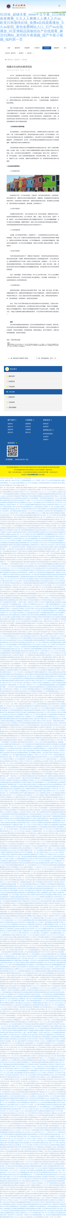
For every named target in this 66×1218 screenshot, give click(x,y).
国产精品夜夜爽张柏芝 (15, 1115)
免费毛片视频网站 (17, 610)
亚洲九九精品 (50, 886)
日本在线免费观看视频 (16, 1119)
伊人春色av (60, 623)
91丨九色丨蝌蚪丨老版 (15, 704)
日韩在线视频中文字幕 (15, 644)
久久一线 (44, 604)
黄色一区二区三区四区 (7, 1136)
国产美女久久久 (9, 1011)
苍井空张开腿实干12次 (35, 956)
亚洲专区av (42, 591)
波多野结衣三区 (5, 998)
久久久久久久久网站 (8, 540)
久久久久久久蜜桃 (37, 685)
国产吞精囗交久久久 (44, 718)
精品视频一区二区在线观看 (35, 1043)
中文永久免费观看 (12, 924)
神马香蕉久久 (24, 632)
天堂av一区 (31, 502)
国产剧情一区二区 (5, 763)
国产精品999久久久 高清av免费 (36, 799)
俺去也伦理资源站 (14, 1094)
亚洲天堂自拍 (44, 969)
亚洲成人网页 (47, 873)
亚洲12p (26, 1073)
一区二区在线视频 (31, 988)
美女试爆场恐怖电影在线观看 (44, 576)
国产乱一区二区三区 (6, 1000)
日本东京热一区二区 (48, 746)
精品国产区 (24, 659)
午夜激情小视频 (43, 795)
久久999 (10, 727)
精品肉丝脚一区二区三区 (14, 920)
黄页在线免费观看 (60, 589)
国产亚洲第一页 (54, 526)
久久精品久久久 (61, 489)
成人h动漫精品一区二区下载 (40, 899)
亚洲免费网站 (54, 846)
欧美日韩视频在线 (58, 911)
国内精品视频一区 (36, 907)
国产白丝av (18, 640)
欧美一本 (55, 659)
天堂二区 (3, 697)
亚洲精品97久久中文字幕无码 (39, 865)
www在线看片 (45, 761)
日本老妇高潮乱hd (6, 1179)
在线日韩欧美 (18, 538)
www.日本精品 (61, 1206)
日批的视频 (6, 1155)
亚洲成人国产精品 (44, 1113)
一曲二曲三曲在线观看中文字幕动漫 (19, 1024)
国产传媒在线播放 (26, 793)
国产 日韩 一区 (58, 670)
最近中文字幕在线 (56, 1034)
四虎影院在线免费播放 (27, 801)
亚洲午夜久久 (39, 1132)
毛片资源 (38, 494)
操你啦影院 (32, 829)
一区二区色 (45, 1000)
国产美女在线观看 (58, 952)
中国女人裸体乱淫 (43, 621)
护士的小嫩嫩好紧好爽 (45, 659)
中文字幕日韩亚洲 (26, 1123)
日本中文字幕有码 (18, 994)
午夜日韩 (21, 579)
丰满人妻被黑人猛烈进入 (32, 579)
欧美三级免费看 (35, 706)
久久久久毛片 (44, 1136)
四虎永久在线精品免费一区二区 (12, 685)
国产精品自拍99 (38, 530)
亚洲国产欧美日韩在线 (28, 615)
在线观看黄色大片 (47, 682)
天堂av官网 (33, 1053)
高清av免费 (44, 579)
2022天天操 (3, 954)
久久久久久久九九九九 (34, 670)
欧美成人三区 (32, 585)
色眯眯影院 (8, 869)
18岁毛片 (38, 1009)
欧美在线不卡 (14, 551)
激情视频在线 (11, 735)
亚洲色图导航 (10, 636)
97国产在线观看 (26, 617)
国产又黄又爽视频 (59, 1041)
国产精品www (47, 964)
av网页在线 (36, 805)
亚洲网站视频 (35, 646)
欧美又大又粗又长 (29, 858)
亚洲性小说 (16, 632)
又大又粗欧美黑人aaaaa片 (8, 1092)
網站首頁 (13, 53)
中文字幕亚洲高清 (43, 538)
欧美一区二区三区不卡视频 (26, 977)
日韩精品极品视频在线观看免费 (17, 542)
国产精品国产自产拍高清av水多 (34, 540)
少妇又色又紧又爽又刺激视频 (55, 532)
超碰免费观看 (18, 710)
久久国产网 (20, 723)
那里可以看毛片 (31, 680)
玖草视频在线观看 (22, 752)
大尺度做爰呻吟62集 (24, 661)
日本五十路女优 (48, 962)
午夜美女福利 (43, 1179)
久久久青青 (45, 729)
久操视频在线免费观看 (57, 1036)
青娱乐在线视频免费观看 (51, 810)
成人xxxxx (24, 1217)
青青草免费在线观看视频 (18, 814)
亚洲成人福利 (33, 718)
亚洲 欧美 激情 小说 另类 (28, 574)
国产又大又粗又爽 (19, 784)
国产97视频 (12, 824)
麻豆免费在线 (46, 1164)
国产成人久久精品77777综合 (9, 646)
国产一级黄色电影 (30, 663)
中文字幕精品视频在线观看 (30, 504)
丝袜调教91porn (6, 850)
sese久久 (48, 1098)
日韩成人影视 (14, 939)
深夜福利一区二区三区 (26, 841)
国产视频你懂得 (17, 960)
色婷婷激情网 (32, 1134)
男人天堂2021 (43, 778)
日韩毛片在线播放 (57, 593)
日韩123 (39, 947)
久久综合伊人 (22, 1104)
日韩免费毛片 (41, 511)
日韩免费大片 (9, 538)
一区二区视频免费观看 (54, 983)
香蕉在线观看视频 (9, 600)
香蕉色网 (20, 549)
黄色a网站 (21, 593)
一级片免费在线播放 (43, 769)
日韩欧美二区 (57, 738)
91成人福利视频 (38, 846)
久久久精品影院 (37, 506)
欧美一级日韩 (23, 581)
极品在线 (9, 498)
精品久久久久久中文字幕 (51, 530)
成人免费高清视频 (34, 774)
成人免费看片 (16, 969)
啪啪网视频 (3, 914)
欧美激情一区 (17, 1009)
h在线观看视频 (34, 969)
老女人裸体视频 (59, 1147)
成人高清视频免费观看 (19, 803)
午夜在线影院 (45, 750)
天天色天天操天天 (44, 1145)
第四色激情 (54, 509)
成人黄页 (38, 604)
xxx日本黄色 (50, 668)
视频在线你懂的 (47, 975)
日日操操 (39, 572)
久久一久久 (7, 562)
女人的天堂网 (6, 812)
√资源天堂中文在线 (46, 545)
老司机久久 (49, 793)
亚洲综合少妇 (8, 606)
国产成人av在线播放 (33, 930)
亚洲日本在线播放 (17, 827)
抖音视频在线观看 (55, 642)
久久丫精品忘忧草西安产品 (53, 748)
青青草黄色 (15, 1051)
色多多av (13, 752)
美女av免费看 (27, 549)
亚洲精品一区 (37, 943)
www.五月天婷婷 (23, 629)
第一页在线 (52, 632)
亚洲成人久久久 (6, 844)
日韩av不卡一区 (14, 971)
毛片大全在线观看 (58, 1092)
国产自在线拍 (26, 526)
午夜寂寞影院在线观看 (9, 943)
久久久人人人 (45, 492)
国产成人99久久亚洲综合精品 (27, 1155)
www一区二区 (4, 1070)
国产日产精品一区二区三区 (30, 500)
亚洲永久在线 (26, 532)
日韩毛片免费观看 (44, 1130)
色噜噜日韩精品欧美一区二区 (51, 498)
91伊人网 (3, 890)
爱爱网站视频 (24, 971)
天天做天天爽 (35, 721)
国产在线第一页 (40, 695)
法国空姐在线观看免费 (36, 687)
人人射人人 (36, 742)
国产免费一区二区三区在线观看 (42, 587)
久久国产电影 (53, 844)
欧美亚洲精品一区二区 (31, 795)
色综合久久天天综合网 (56, 581)
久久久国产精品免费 (45, 771)
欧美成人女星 (14, 1212)
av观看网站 (12, 619)
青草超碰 (22, 634)
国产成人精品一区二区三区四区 (47, 515)
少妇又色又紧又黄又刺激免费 (44, 1121)
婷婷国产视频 (17, 519)
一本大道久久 (33, 1140)
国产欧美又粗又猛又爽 (43, 858)
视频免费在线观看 (38, 583)
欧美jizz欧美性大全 (25, 498)
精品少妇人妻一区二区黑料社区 (43, 517)
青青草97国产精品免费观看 (54, 511)
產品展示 (21, 53)
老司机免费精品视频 (46, 646)
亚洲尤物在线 (49, 540)
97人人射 (61, 1126)
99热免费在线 (54, 674)
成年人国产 (23, 682)
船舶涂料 (56, 48)
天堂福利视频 (29, 892)
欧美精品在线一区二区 (35, 729)
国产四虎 (44, 1153)
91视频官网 (33, 538)
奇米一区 (3, 956)
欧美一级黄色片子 (57, 572)
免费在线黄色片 (48, 549)
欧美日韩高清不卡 (24, 691)
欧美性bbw (52, 579)
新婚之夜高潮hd (13, 1109)
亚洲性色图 (33, 589)
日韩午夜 (49, 784)
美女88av (32, 653)
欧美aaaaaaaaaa (44, 1056)
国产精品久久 (36, 492)
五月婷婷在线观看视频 (44, 519)
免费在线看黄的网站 (40, 992)
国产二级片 (57, 549)
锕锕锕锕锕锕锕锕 (5, 960)
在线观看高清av (35, 665)
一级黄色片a (32, 572)
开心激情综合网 (29, 738)
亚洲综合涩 (23, 1210)
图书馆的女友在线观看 (56, 708)
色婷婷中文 (49, 791)
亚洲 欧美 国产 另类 (11, 661)
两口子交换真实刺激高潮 (14, 897)
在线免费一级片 (47, 907)
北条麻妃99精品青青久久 (24, 937)
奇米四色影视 (58, 856)
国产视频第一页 (35, 1032)
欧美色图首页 (16, 793)
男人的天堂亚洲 (50, 1117)
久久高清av (24, 1094)
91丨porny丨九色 (34, 1066)
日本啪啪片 (60, 1200)
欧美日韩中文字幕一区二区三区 (12, 1106)
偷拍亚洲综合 (8, 500)
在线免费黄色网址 (25, 1056)
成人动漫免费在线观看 (32, 528)
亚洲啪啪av (27, 678)
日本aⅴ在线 (25, 1003)
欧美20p (38, 1060)
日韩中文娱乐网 (18, 1117)
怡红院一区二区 (24, 1138)
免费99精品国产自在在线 (10, 691)
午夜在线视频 (50, 884)
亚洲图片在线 (47, 903)
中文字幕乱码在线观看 (9, 810)
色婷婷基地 (44, 1028)
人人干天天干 (16, 918)
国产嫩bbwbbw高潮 (44, 1174)
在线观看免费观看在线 (28, 1060)
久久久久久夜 (25, 969)
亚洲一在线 (42, 1015)
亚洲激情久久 (6, 754)
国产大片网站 (6, 977)
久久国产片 (55, 735)
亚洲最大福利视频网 (27, 517)
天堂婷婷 (2, 861)
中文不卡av (30, 731)
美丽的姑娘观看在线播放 (41, 674)
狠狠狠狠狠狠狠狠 (13, 576)
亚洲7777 (54, 1157)
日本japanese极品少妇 (21, 928)
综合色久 (50, 920)
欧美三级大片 (27, 708)
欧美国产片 (61, 591)
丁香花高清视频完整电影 (7, 1022)
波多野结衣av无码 (45, 528)
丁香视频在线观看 (19, 623)
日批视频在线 (20, 528)
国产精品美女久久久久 (27, 933)
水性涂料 (46, 48)
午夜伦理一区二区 (34, 928)
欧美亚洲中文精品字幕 (22, 748)
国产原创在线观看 (20, 799)
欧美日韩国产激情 (21, 600)
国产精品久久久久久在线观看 (57, 1196)
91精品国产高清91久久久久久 (22, 492)
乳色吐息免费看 (17, 1198)
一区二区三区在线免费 (22, 1085)
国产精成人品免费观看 (41, 892)
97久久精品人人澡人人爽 (36, 657)
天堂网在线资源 (22, 572)
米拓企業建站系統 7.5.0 (34, 474)
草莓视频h (10, 914)
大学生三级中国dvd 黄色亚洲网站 (34, 1098)
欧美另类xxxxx (54, 869)
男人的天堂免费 (33, 542)
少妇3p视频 (32, 1094)
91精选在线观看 (14, 1210)
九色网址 (34, 701)
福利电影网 (53, 714)
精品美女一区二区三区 (29, 511)
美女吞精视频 (33, 621)
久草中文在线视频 (37, 882)
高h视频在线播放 (14, 725)
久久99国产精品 (28, 805)
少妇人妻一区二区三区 (12, 682)
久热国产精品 (33, 659)
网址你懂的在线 (42, 839)
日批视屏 (20, 733)
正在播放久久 (16, 812)
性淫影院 (40, 733)
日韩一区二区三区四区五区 (45, 589)
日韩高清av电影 (20, 926)
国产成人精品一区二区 (20, 877)
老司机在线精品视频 (42, 562)
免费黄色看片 (35, 545)
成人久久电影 (20, 735)
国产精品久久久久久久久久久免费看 (33, 897)
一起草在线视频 (45, 1085)
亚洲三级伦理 (28, 536)
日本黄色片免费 (58, 576)
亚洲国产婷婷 (46, 943)
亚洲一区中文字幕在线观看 (53, 875)
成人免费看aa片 (50, 697)
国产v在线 (29, 814)
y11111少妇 (41, 1117)
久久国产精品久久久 (12, 521)
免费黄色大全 (45, 509)
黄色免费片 (59, 602)
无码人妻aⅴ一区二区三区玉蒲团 (29, 935)
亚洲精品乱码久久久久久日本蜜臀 (10, 1043)
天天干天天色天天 (17, 1153)
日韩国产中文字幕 (8, 1034)
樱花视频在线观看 (52, 591)
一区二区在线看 (26, 973)
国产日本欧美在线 (31, 1100)
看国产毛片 (7, 665)
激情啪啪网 (14, 901)
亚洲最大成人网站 (8, 941)
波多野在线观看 (60, 595)
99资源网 (3, 536)
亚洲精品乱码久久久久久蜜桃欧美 (36, 740)
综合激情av (17, 833)
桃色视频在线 (8, 674)
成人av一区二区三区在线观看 (27, 1077)
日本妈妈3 (24, 523)
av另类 (20, 1196)
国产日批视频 (53, 665)
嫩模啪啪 (51, 534)
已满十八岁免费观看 (12, 807)
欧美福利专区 (60, 697)
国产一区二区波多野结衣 (12, 547)
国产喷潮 (17, 1136)
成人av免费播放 (23, 780)
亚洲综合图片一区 (43, 981)
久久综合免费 (14, 1089)
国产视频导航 (23, 496)
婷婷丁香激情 (22, 901)
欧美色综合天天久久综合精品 (50, 706)
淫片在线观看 (22, 670)
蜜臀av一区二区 (40, 926)
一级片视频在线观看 (18, 754)
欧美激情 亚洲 (24, 642)
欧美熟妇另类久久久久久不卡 (43, 911)
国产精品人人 (8, 608)
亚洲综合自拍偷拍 (33, 990)
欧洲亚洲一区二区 (34, 1028)
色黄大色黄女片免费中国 (51, 648)
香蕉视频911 (28, 693)
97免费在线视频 (46, 625)
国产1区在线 (34, 1145)
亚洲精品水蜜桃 (37, 617)
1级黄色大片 (13, 489)
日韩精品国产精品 (39, 1159)
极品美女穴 (42, 629)
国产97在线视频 (42, 612)
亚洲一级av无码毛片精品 (58, 761)
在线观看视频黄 (31, 598)
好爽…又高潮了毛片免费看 (26, 604)
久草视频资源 (52, 1153)
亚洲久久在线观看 (27, 869)
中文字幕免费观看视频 (46, 689)
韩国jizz (3, 1083)
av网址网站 (24, 1036)
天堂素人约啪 (50, 1047)
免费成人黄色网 (35, 750)
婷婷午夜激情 (55, 807)
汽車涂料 (36, 48)
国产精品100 (30, 880)
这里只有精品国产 (42, 632)
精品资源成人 (4, 695)
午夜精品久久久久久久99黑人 (33, 610)
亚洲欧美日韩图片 (43, 1193)
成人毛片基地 (39, 901)
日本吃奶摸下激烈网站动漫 (49, 1168)
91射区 (34, 519)
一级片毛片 (31, 1121)
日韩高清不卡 (12, 856)
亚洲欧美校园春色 (27, 625)
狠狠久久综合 (50, 523)
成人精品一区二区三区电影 (40, 708)
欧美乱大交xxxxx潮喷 (13, 589)
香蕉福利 (23, 651)
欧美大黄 (14, 733)
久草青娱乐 (60, 632)
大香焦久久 (23, 725)
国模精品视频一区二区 (15, 884)
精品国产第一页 (5, 767)
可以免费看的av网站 (34, 752)
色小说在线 (10, 986)
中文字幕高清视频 (25, 638)
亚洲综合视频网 (14, 668)
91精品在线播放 (55, 1022)
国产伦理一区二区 (58, 924)
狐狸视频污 (53, 1109)
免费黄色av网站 (23, 786)
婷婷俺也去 (57, 986)
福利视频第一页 (36, 498)
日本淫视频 (29, 964)
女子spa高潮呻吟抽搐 (36, 1143)
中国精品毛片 (13, 593)
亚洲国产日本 (24, 589)
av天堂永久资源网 (10, 723)
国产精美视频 (8, 632)
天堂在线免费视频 (37, 782)
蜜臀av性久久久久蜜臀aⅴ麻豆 (41, 513)
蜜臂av (34, 1096)
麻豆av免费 (23, 1089)
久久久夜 (56, 740)
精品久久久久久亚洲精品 (56, 1007)
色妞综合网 (50, 704)
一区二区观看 (4, 1079)
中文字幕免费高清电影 (29, 767)
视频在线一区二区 (24, 865)
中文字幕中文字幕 (23, 1026)
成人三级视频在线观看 (24, 882)
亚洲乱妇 (54, 574)
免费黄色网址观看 (30, 1151)
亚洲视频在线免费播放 (33, 634)
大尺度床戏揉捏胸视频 (11, 865)
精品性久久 (51, 765)
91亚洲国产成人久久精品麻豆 (50, 979)
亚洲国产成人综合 (10, 774)
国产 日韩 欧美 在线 (57, 882)
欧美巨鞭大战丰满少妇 (53, 725)
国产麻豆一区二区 (13, 801)
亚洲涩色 (19, 708)
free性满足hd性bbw (35, 1013)
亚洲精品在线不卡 (31, 623)
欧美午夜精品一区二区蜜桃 (23, 655)
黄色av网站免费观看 (30, 827)
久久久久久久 (4, 1007)
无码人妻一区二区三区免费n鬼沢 (39, 642)
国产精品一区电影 (26, 602)
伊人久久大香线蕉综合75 (11, 638)
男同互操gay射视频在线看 (39, 863)
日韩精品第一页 (38, 810)
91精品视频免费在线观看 (23, 1202)
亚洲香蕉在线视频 (47, 610)
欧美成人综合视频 (16, 844)
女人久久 (31, 1132)
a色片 (47, 833)
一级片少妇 (16, 517)
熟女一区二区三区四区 (13, 816)
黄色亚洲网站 (32, 1058)
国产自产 (58, 523)
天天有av (41, 542)
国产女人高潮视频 (12, 591)
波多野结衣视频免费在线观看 (55, 812)
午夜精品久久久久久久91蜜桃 (45, 595)
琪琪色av (17, 574)
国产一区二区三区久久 (25, 1130)
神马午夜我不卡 (18, 981)
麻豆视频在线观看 (26, 487)
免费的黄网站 (32, 1149)
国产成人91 (35, 564)
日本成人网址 (50, 767)
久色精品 (15, 498)
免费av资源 (15, 935)
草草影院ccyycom (59, 693)
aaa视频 (7, 1041)
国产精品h (27, 733)
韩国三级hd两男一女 (20, 875)
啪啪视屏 (58, 767)
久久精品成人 (30, 695)
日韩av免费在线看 (51, 926)
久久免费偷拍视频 (35, 1003)
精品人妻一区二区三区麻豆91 (22, 534)
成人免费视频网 (53, 1077)
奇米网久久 (46, 636)
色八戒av (49, 818)
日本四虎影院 (33, 629)
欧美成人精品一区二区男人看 (44, 712)
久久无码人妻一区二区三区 (18, 585)
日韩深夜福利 (44, 581)
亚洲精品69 (31, 523)
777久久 (19, 805)
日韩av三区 (28, 1164)
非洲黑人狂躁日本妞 (21, 894)
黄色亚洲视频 (54, 513)
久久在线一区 (35, 555)
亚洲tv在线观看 (52, 615)
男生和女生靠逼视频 (46, 894)
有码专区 (16, 642)
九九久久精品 (55, 655)
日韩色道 (14, 780)
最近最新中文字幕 (53, 612)
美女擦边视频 (42, 638)
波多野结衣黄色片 (20, 680)
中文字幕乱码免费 (5, 506)
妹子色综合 (43, 504)
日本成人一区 (48, 1217)
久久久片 (46, 782)
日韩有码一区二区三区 (7, 612)
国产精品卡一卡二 (42, 1058)
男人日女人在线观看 (39, 793)
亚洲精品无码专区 (59, 564)
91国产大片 (36, 487)
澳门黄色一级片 (23, 657)
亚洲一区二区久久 (24, 1109)
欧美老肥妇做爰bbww (59, 542)
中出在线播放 (53, 562)
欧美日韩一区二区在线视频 (35, 850)
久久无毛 (26, 538)
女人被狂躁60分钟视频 (11, 496)
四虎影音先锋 (30, 494)
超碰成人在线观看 (42, 1176)
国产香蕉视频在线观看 (32, 689)
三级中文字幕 (16, 506)
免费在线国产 (28, 914)
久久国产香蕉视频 (36, 873)
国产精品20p (16, 945)
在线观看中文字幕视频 (59, 619)
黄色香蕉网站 (46, 617)
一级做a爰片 (40, 1096)
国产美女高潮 (19, 612)
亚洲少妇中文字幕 (42, 723)
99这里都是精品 (26, 506)
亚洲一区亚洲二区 (60, 534)
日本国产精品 (32, 1210)
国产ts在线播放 (24, 1005)
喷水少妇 (14, 778)
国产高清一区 (49, 986)
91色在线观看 (9, 640)
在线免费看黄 (56, 784)
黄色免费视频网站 (18, 566)
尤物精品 (57, 1121)
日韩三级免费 (55, 617)
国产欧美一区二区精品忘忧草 (55, 695)
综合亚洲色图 (61, 744)
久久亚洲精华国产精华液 (32, 924)
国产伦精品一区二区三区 (11, 1176)
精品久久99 (13, 1070)
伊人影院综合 (26, 721)
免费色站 (39, 1157)
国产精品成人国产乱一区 (15, 509)
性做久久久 (16, 776)
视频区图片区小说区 (45, 672)
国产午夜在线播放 (19, 941)
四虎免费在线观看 (31, 856)
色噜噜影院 (3, 708)
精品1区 (61, 1077)
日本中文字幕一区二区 (25, 587)
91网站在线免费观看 (24, 848)
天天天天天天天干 (58, 502)
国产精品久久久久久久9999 (12, 907)
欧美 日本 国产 (28, 676)
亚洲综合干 (36, 914)
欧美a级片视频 (13, 841)
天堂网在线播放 (50, 640)
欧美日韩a (8, 615)
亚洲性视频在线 (47, 888)
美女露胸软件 (22, 502)
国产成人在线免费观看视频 (24, 530)
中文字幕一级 (44, 721)
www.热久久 (18, 1034)
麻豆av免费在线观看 (14, 617)
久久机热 (6, 1151)
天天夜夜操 (59, 1138)
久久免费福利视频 (53, 557)
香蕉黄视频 (34, 1087)
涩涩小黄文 (57, 712)
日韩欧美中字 (12, 549)
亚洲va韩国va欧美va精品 (24, 742)
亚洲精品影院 (40, 837)
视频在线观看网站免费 (20, 1030)
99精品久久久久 (24, 591)
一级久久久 (57, 890)
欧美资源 (22, 668)
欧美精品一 (3, 549)
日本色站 (21, 924)
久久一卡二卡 (39, 553)
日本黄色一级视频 (14, 487)
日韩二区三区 (41, 585)
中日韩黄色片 (42, 727)
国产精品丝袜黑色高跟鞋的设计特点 (52, 786)
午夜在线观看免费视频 (35, 496)
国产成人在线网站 (59, 954)
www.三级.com (10, 697)
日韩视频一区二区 (25, 807)
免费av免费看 (28, 1119)
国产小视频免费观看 (55, 816)
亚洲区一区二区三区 (43, 489)
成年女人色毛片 (24, 1053)
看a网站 (34, 839)
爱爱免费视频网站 (41, 615)
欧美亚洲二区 (8, 663)
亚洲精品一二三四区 (33, 867)
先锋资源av (59, 805)
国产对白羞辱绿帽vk (8, 712)
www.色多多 (15, 1149)
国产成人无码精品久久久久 (28, 716)
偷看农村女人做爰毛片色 (37, 833)
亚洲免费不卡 (49, 1043)
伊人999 (2, 511)
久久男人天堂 (27, 1075)
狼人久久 (23, 598)
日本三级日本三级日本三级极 (40, 1202)
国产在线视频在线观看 (20, 606)
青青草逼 (48, 994)
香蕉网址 (9, 517)
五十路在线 (11, 1187)
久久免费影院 (38, 676)
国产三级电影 (13, 587)
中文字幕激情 (58, 1115)
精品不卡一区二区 (13, 672)
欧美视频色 (11, 1098)
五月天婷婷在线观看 (36, 998)
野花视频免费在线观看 (12, 494)
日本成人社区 (15, 850)
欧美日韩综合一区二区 (15, 504)
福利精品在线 (57, 672)
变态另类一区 (56, 1172)
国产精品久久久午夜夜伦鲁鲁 (46, 680)
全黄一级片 (7, 1215)
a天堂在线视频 (12, 848)
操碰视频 (6, 651)
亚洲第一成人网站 (54, 877)
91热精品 (9, 1030)
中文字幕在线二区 (50, 731)
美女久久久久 (31, 606)
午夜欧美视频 (37, 975)
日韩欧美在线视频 (21, 1062)
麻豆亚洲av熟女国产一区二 (8, 795)
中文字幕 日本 (14, 555)
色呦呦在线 (43, 765)
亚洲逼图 (18, 526)
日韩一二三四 (6, 778)
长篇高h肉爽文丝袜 (8, 799)
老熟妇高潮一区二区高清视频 (42, 536)
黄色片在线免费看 (14, 788)
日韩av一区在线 (19, 513)
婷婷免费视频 (42, 704)
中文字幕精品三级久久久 (52, 854)
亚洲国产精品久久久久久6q (30, 644)
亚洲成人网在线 (44, 763)
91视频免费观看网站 (55, 795)
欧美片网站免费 (29, 553)
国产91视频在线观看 (48, 602)
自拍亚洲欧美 (16, 837)
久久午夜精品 (24, 521)
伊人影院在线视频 (22, 774)
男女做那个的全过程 (54, 863)
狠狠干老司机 (16, 523)
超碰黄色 (5, 725)
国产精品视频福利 (50, 583)
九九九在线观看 (36, 746)
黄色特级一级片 (30, 697)
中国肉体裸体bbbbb (35, 1000)
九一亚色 (20, 1170)
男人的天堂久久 (19, 727)
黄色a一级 (21, 778)
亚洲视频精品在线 (14, 916)
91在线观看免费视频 (18, 818)
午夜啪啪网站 (33, 1070)
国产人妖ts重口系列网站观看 (49, 1126)
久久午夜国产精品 (17, 797)
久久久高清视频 (55, 1106)
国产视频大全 (55, 1049)
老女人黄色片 (47, 1157)
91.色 (12, 678)
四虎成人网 (33, 905)
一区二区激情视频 (53, 699)
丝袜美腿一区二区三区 (53, 585)
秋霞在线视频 (19, 1098)
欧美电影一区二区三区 (11, 515)
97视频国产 (52, 1136)
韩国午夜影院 (56, 901)
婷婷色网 (35, 1130)
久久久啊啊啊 (10, 625)
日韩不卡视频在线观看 (28, 788)
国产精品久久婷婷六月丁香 (20, 761)
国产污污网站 (40, 854)
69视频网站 (56, 608)
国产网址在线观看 (45, 797)
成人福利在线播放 (27, 674)
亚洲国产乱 (28, 994)
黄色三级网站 (4, 593)
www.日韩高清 (21, 835)
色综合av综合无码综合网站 (41, 547)
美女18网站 (22, 731)
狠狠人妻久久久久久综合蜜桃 (42, 841)
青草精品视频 (17, 674)
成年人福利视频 (5, 1208)
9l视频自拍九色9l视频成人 (25, 619)
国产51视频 (23, 930)
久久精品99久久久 (44, 967)
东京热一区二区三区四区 (16, 701)
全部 (9, 48)
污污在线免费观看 (17, 763)
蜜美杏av (14, 977)
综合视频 (28, 513)
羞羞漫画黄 (29, 803)
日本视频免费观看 (59, 831)
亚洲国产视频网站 (28, 1198)
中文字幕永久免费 (21, 559)
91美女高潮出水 (12, 1113)
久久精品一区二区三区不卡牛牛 (42, 754)
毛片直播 (5, 947)
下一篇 (48, 358)
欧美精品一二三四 (56, 759)
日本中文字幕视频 (26, 852)
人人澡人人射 (58, 517)
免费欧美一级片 (24, 998)
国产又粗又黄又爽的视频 (21, 557)
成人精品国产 (54, 981)
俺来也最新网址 (30, 566)
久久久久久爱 (31, 791)
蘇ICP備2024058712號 (33, 467)
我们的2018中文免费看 (32, 735)
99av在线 (32, 1005)
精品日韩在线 (21, 1100)
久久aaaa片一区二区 (46, 644)
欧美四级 (53, 744)
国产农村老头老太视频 (43, 1034)
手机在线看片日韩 (50, 1024)
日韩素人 (46, 733)
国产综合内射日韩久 (59, 644)
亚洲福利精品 (42, 856)
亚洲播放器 (37, 738)
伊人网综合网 (20, 871)
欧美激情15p (56, 1183)
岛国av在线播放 (61, 848)
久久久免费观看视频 (48, 691)
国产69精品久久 (51, 521)
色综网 (30, 810)
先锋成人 (45, 877)
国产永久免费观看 (12, 604)
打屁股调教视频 (37, 1215)
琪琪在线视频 (10, 1015)
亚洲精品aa (21, 515)
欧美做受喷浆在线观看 (38, 532)
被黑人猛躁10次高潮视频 (57, 547)
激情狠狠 (9, 553)
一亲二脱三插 (37, 852)
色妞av (61, 659)
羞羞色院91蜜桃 (12, 536)
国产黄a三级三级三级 (34, 1172)
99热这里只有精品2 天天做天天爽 (23, 608)
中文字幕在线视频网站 (46, 564)
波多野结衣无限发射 (52, 1104)
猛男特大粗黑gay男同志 (9, 1077)
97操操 (59, 714)
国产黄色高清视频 (14, 653)
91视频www (9, 534)
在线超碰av (5, 572)
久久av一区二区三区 (37, 861)
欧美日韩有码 (44, 627)
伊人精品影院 (27, 744)
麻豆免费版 (28, 754)
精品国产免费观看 (8, 784)
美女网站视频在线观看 (7, 680)
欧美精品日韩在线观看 (14, 545)
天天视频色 (17, 721)
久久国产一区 (59, 551)
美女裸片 (21, 952)
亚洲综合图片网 (49, 1208)
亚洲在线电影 (49, 880)
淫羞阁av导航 (10, 528)
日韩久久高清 (14, 729)
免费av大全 (25, 833)
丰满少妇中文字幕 (44, 1070)
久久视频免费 (20, 1191)
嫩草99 (47, 835)
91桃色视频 (23, 1176)
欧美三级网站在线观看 (51, 776)
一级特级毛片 (47, 619)
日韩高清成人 (14, 998)
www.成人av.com (59, 914)
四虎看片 (53, 998)
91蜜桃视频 (15, 598)
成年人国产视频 (26, 890)
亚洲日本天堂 (8, 714)
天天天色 (5, 701)
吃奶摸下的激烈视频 (15, 947)
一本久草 (18, 1015)
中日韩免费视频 (31, 668)
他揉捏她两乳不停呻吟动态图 (22, 782)
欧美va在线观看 (41, 523)
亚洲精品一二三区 (22, 1017)
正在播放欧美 (17, 869)
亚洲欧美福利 (4, 899)
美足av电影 (57, 689)
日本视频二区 (20, 540)
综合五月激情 (14, 687)
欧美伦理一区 (52, 1073)
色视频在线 (7, 744)
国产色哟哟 (35, 672)
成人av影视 (54, 600)
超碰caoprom (13, 1126)
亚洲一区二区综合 (37, 958)
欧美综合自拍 (17, 500)
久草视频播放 (22, 1172)
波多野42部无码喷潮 (15, 899)
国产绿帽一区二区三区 (24, 824)
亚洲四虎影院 (56, 625)
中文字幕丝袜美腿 (45, 600)
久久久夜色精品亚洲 (30, 612)
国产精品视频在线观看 (28, 562)
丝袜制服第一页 (46, 807)
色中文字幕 (12, 1007)
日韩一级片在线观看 (39, 812)
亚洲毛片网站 (41, 1149)
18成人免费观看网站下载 (39, 534)
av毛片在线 (3, 746)
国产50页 (50, 740)
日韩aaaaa (42, 990)
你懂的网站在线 (11, 595)
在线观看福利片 (54, 939)
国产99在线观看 (39, 731)
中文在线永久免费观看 (12, 1020)
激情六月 (31, 911)
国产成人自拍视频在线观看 (17, 695)
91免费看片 (32, 769)
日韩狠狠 (5, 619)
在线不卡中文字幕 (57, 1111)
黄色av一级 (18, 829)
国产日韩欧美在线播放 (35, 877)
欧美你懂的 (37, 814)
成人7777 (12, 526)
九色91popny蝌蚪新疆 (7, 833)
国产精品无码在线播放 (31, 778)
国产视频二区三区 (43, 918)
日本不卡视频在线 (18, 553)
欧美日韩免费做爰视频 (38, 678)
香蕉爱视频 (15, 634)
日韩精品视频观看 (53, 604)
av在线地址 (46, 496)
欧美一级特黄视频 (59, 610)
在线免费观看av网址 (11, 886)
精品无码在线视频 (10, 835)
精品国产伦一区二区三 (15, 1049)
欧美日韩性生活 (10, 1145)
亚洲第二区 (19, 1081)
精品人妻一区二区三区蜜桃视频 (54, 1005)
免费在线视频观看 (5, 598)
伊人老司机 (31, 559)
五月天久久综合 (58, 907)
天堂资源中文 (52, 1064)
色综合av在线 (4, 916)
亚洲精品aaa (8, 818)
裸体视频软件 (24, 687)
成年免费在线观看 (10, 1028)
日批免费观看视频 (30, 593)
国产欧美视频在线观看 (28, 837)
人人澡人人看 (34, 591)
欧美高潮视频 (47, 572)
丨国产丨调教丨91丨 (49, 848)
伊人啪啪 (7, 733)
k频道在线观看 (15, 562)
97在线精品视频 (40, 521)
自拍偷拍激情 (34, 771)
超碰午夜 (61, 1109)
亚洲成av (20, 795)
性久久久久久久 (55, 918)
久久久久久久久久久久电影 (49, 867)
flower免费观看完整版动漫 (22, 996)
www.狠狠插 (61, 958)
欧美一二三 (9, 1083)
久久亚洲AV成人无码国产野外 (27, 489)
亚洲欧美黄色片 (13, 888)
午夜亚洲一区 (38, 1041)
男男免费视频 (24, 905)
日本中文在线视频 (45, 500)
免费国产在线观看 (45, 1030)
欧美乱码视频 (60, 947)
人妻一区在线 (21, 856)
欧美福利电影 (37, 888)
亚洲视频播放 (61, 865)
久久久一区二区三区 (6, 566)
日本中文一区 (53, 627)
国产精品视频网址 (45, 735)
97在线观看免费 (56, 1045)
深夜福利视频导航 (54, 1128)
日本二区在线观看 (34, 761)
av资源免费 (53, 782)
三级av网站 (18, 1003)
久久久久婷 (37, 625)
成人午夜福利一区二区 (17, 689)
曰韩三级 (28, 701)
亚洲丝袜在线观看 (10, 822)
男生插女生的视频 (24, 939)
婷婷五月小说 (53, 538)
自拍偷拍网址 (10, 693)
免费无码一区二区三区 (20, 1179)
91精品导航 (61, 509)
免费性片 (16, 930)
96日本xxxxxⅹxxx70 (16, 570)
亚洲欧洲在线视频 (51, 971)
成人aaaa (9, 981)
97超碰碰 (23, 494)
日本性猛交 (32, 595)
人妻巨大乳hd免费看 (10, 880)
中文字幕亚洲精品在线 (44, 827)
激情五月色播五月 (50, 1200)
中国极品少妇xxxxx (29, 1196)
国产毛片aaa (14, 581)
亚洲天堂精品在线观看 (54, 566)
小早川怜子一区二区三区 (41, 869)
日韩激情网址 (55, 718)
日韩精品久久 (31, 1157)
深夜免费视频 (54, 763)
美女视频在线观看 (27, 903)
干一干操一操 (25, 665)
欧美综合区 (19, 846)
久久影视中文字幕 (58, 771)
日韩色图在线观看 (27, 992)
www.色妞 (30, 835)
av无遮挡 (62, 706)
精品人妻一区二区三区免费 (54, 799)
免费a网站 (9, 996)
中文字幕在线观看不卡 (13, 890)
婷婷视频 (4, 545)
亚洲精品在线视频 (23, 706)
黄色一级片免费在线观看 (13, 511)
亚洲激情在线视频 (36, 691)
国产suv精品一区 (43, 844)
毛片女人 (53, 489)
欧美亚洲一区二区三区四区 (17, 1168)
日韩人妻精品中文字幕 (32, 627)
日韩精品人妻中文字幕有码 (43, 502)
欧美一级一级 (4, 487)
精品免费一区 (23, 911)
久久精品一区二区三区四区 (10, 791)
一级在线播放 (13, 786)
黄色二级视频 (55, 500)
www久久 (61, 562)
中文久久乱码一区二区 (44, 593)
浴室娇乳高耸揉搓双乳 (7, 699)
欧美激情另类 (19, 678)
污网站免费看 (26, 746)
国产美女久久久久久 (14, 1217)
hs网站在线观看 (43, 1162)
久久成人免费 (22, 867)
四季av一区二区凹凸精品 (52, 1096)
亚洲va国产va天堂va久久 (54, 1079)
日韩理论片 (8, 1159)
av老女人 (50, 856)
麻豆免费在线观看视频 (58, 841)
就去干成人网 (13, 706)
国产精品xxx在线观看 (26, 551)
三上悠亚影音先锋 (54, 598)
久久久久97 (57, 791)
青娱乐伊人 (12, 750)
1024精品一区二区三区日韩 (31, 714)
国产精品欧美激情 (8, 557)
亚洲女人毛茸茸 (48, 693)
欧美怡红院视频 (52, 1015)
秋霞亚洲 (61, 665)
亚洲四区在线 (49, 551)
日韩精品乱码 (60, 998)
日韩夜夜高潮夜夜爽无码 (12, 973)
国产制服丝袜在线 (59, 1011)
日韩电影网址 (12, 1013)
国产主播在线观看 (22, 595)
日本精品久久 (39, 559)
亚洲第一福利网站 (26, 547)
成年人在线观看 (18, 714)
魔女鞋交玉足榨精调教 (45, 1053)
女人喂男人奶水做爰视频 (15, 1073)
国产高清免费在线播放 (12, 1143)
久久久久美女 (20, 636)
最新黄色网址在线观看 (17, 1151)
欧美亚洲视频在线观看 (50, 958)
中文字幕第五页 (46, 824)
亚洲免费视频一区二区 (7, 894)
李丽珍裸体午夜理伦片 (52, 657)
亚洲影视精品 (6, 1204)
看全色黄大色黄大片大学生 (28, 568)
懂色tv (32, 576)
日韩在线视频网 (60, 685)
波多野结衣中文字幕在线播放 (37, 1079)
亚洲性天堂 (13, 1104)
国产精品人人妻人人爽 (23, 1032)
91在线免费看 (25, 907)
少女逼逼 (53, 492)
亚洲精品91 (28, 636)
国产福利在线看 (24, 771)
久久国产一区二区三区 (34, 1189)
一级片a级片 (45, 752)
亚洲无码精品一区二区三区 (8, 1170)
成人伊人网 (48, 542)
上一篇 (20, 358)
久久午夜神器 (42, 983)
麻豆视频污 (16, 1162)
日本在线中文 (48, 570)
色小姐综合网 (40, 697)
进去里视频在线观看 (22, 769)
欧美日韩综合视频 (37, 661)
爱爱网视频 (59, 680)
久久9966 (21, 536)
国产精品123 (44, 816)
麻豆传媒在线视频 (8, 721)
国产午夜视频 (16, 665)
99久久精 (7, 1104)
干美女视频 (12, 742)
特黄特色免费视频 (39, 551)
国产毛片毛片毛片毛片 (45, 952)
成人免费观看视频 (41, 566)
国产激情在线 (16, 852)
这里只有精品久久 (42, 1077)
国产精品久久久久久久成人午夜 (52, 651)
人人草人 (34, 704)
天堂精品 (36, 763)
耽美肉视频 (11, 926)
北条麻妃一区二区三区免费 (37, 780)
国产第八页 (24, 816)
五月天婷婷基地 (38, 570)
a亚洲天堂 (46, 882)
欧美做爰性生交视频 (12, 716)
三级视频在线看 (24, 576)
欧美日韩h (17, 1011)
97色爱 (10, 759)
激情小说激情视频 (48, 661)
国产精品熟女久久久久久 (44, 1092)
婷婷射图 (13, 740)
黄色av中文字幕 (60, 765)
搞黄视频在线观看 (31, 515)
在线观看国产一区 (18, 663)
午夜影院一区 (42, 623)
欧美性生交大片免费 (33, 1089)
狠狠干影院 (55, 536)
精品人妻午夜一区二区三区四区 (14, 627)
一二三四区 (47, 1132)
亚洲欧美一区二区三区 (15, 746)
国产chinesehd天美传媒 (7, 1202)
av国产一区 (8, 776)
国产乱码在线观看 (53, 487)
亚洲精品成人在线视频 (53, 629)
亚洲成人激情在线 (22, 1013)
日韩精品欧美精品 (14, 583)
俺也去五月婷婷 (17, 975)
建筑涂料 (17, 48)
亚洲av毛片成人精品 (11, 629)
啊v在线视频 (19, 693)
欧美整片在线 (57, 837)
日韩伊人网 (8, 1189)
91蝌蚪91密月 (57, 894)
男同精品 (52, 945)
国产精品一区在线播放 (41, 933)
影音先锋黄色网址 (9, 871)
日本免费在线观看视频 (44, 663)
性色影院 (54, 528)
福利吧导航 (52, 865)
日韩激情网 (56, 553)
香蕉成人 (46, 846)
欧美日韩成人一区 (56, 496)
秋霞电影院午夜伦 (12, 502)
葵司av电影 (48, 837)
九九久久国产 (26, 519)
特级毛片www (49, 1011)
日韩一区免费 (21, 988)
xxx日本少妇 (13, 1087)
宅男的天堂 (19, 712)
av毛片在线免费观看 (47, 973)
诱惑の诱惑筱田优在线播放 (14, 854)
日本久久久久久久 (58, 646)
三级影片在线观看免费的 (49, 1166)
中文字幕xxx (44, 665)
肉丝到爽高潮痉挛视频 (29, 884)
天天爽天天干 (37, 602)
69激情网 (3, 735)
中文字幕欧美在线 (22, 810)
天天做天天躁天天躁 (23, 750)
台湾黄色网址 (22, 886)
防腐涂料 (27, 48)
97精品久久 (36, 1022)
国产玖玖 (58, 746)
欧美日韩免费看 (35, 710)
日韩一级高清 (26, 685)
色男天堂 (59, 960)
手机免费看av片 (53, 1068)
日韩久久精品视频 (25, 672)
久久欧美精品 (10, 748)
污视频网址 (23, 791)
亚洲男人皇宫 (38, 803)
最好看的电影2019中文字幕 (32, 509)
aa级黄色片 (56, 818)
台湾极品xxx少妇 (55, 1113)
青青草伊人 (29, 818)
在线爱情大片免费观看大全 (36, 875)
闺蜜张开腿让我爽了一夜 (12, 602)
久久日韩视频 (41, 884)
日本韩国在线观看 (33, 600)
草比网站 (4, 591)
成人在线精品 (51, 623)
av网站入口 (43, 555)
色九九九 (18, 625)
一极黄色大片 (37, 619)
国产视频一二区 (5, 687)
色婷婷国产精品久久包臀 (56, 1162)
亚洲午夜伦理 (43, 1191)
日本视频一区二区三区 (49, 506)
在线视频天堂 (46, 1013)
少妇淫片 (52, 1075)
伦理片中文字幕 (25, 555)
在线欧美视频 (57, 587)
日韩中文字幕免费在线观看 (40, 937)
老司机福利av (6, 610)
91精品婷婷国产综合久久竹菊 (40, 526)
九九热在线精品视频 (31, 952)
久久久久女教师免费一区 (20, 759)
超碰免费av (55, 824)
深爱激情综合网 (10, 559)
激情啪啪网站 (26, 545)
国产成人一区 (36, 979)
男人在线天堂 (57, 545)
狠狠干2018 (5, 532)
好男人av (40, 606)
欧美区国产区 (33, 759)
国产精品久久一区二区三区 (29, 945)
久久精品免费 (38, 964)
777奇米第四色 (8, 1075)
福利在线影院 (26, 704)
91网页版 (7, 585)
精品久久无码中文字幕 (34, 682)
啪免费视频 (44, 487)
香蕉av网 (23, 850)
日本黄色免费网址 (6, 492)
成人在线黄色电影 (15, 532)
